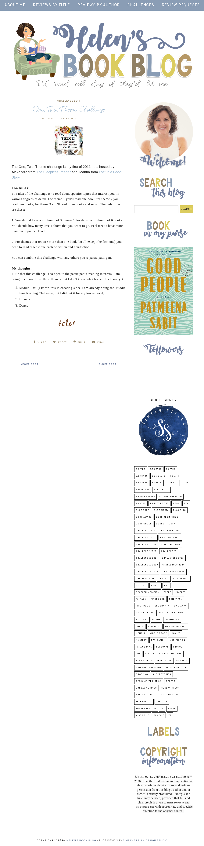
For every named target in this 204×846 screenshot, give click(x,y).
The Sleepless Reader (53, 172)
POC (138, 654)
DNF (166, 585)
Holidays (142, 619)
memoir (140, 633)
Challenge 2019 (170, 544)
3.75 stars (158, 476)
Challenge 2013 (146, 537)
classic (164, 578)
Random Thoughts (170, 654)
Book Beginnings (167, 517)
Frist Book (143, 606)
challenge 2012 (170, 531)
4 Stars (174, 476)
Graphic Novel (145, 613)
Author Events (145, 496)
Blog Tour (143, 510)
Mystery (141, 640)
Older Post (107, 364)
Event (167, 592)
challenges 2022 (173, 558)
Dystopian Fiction (147, 592)
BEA (186, 503)
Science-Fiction (176, 667)
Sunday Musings (146, 688)
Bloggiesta (161, 510)
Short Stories (161, 674)
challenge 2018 (146, 544)
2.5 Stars (156, 469)
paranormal (144, 647)
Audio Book (161, 490)
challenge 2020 (146, 551)
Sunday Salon (170, 688)
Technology (144, 702)
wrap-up (159, 715)
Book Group (144, 524)
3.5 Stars (142, 476)
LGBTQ (140, 626)
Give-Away (180, 606)
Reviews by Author (98, 5)
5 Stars (157, 483)
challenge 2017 (170, 537)
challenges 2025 (147, 572)
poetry (149, 654)
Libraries (154, 626)
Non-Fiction (177, 640)
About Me (14, 5)
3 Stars (171, 469)
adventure (143, 490)
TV (162, 708)
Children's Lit (145, 578)
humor (156, 619)
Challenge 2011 (68, 101)
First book (158, 599)
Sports (170, 681)
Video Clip (142, 715)
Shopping (142, 674)
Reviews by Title (51, 5)
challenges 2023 (147, 565)
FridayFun (175, 599)
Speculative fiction (149, 681)
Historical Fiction (171, 613)
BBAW (176, 503)
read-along (164, 660)
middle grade (158, 633)
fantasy (141, 599)
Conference (181, 578)
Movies (176, 633)
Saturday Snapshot (148, 667)
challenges (169, 551)
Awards (141, 503)
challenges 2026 (174, 572)
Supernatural (145, 695)
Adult (186, 483)
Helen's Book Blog (81, 840)
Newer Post (30, 364)
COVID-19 (141, 585)
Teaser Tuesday (169, 695)
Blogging (179, 510)
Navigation (158, 640)
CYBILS (155, 585)
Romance (182, 660)
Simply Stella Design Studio (145, 840)
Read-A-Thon (144, 660)
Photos (178, 647)
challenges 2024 (173, 565)
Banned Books (159, 503)
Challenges (140, 5)
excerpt (180, 592)
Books (160, 524)
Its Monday (172, 619)
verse (172, 708)
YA (169, 715)
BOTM (172, 524)
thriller (161, 702)
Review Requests (181, 5)
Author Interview (170, 496)
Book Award (144, 517)
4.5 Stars (142, 483)
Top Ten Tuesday (146, 708)
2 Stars (141, 469)
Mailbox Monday (175, 626)
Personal (162, 647)
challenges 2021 (147, 558)
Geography (162, 606)
